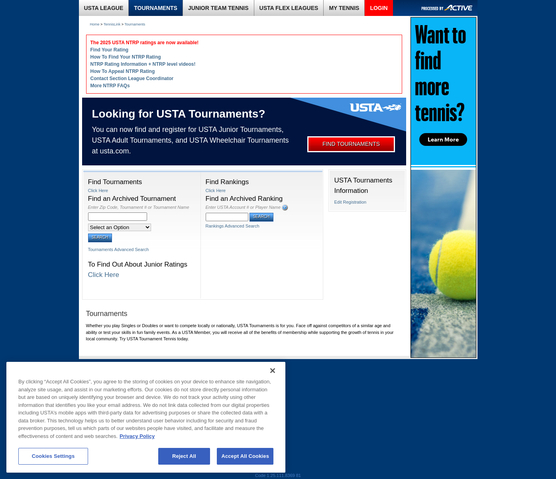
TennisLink (112, 24)
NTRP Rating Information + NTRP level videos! (143, 64)
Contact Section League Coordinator (132, 78)
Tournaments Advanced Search (118, 249)
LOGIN (378, 8)
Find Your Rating (109, 50)
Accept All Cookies (245, 456)
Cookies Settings (53, 456)
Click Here (98, 190)
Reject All (184, 456)
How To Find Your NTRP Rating (125, 57)
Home (95, 24)
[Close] (272, 370)
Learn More (443, 139)
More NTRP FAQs (110, 85)
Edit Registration (350, 202)
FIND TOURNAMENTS (351, 144)
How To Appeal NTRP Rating (122, 71)
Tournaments (134, 24)
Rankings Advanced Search (232, 226)
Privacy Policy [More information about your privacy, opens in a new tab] (137, 436)
